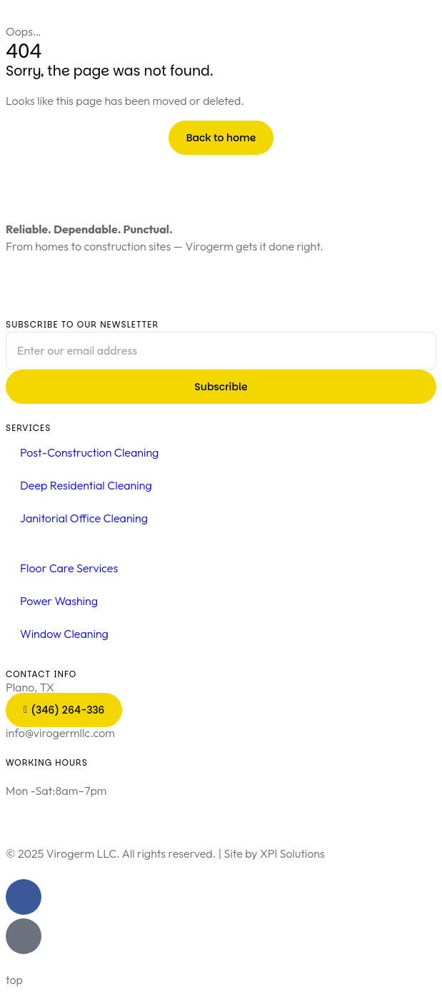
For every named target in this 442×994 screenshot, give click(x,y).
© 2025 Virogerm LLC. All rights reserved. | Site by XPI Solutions (165, 853)
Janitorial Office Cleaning (84, 518)
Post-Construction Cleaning (89, 452)
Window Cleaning (64, 634)
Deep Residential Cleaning (86, 485)
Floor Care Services (69, 568)
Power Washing (59, 601)
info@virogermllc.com (60, 733)
